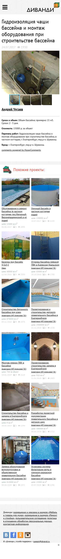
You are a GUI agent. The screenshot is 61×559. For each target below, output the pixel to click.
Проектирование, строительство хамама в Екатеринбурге (43, 365)
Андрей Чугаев (12, 109)
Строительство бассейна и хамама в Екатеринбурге (15, 414)
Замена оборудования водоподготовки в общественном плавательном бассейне (14, 471)
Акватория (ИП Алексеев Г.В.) (43, 268)
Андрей (5, 220)
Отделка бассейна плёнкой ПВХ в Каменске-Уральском (45, 263)
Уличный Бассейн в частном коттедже (41, 210)
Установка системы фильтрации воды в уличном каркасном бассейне (41, 471)
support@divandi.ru (41, 541)
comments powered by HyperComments (21, 150)
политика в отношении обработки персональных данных (30, 520)
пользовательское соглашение (30, 518)
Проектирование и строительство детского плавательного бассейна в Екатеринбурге (44, 314)
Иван (4, 268)
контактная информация (16, 524)
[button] (56, 53)
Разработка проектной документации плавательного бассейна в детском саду (44, 417)
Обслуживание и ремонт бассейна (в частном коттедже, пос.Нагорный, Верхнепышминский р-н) (14, 213)
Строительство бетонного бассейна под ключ (15, 311)
